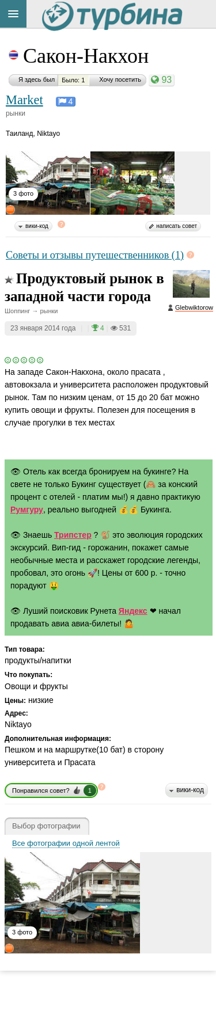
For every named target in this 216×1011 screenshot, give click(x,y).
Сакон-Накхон (86, 55)
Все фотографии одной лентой (66, 843)
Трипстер (73, 534)
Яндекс (133, 610)
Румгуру (26, 509)
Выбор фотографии (46, 826)
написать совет (176, 226)
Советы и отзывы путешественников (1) (95, 255)
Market (24, 100)
